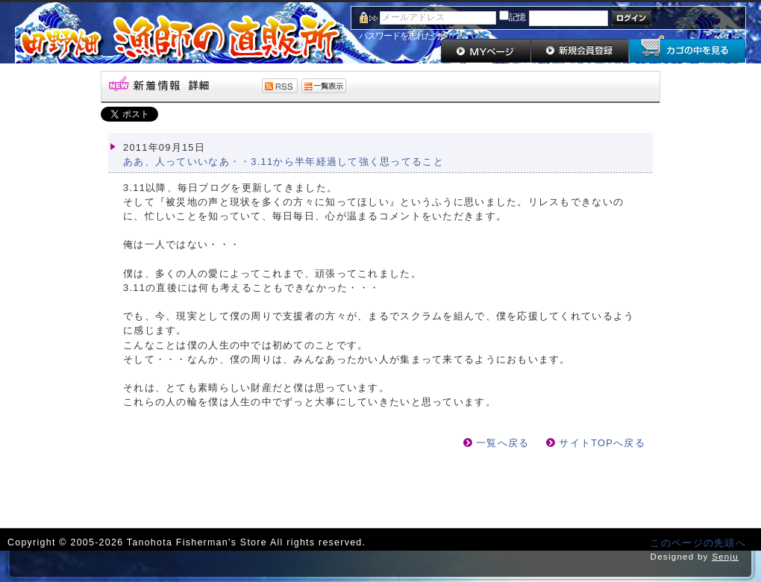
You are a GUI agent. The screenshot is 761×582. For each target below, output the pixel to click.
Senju (725, 556)
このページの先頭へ (698, 542)
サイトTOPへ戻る (602, 442)
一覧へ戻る (502, 442)
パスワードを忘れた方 (400, 35)
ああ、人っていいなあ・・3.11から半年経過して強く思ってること (283, 161)
